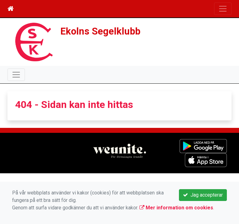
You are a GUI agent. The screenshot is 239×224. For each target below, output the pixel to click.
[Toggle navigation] (223, 8)
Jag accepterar (203, 195)
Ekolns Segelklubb (100, 31)
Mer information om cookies (176, 208)
